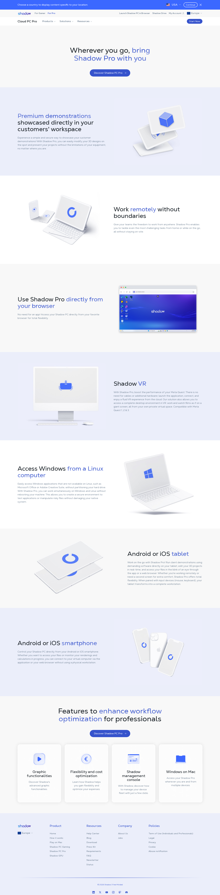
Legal (151, 838)
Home (53, 833)
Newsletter (92, 860)
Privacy (152, 842)
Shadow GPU (56, 855)
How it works (56, 838)
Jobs (120, 838)
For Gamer (40, 13)
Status (89, 864)
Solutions (67, 21)
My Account (176, 13)
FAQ (88, 855)
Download (91, 842)
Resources (84, 21)
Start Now (194, 21)
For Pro (51, 13)
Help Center (92, 833)
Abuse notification (158, 851)
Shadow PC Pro (58, 851)
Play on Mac (56, 842)
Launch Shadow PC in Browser (134, 13)
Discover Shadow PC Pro (110, 72)
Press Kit (91, 846)
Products (49, 21)
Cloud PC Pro (27, 21)
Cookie (152, 846)
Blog (88, 838)
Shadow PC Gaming (60, 846)
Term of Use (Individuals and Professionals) (171, 833)
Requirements (93, 851)
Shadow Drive (159, 13)
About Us (123, 833)
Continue (190, 4)
